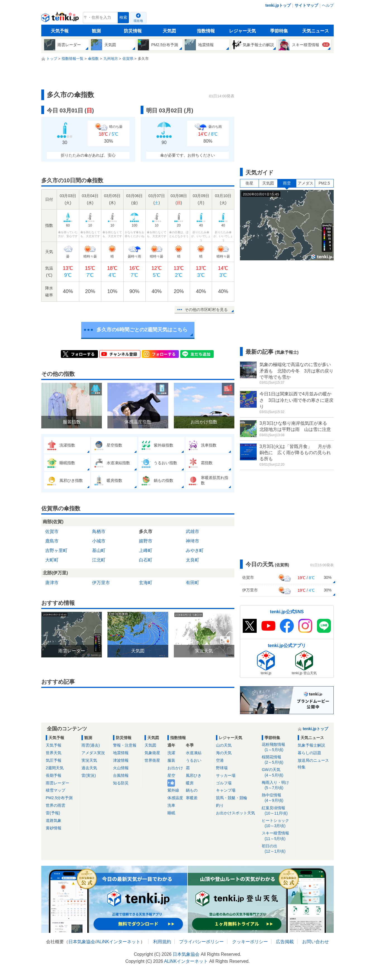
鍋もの (192, 790)
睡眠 (171, 813)
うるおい (193, 760)
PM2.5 (324, 183)
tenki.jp (60, 19)
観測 (96, 31)
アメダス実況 (93, 753)
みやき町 (195, 550)
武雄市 (192, 531)
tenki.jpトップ (278, 5)
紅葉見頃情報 (278, 811)
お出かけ (175, 768)
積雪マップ (55, 790)
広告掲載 (285, 941)
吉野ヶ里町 (56, 550)
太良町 (192, 560)
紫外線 (173, 790)
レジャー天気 (242, 31)
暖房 (190, 783)
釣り (220, 805)
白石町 (145, 560)
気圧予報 (53, 760)
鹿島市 (52, 541)
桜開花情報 (278, 760)
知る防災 (121, 783)
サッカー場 (225, 775)
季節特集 (279, 31)
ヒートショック (278, 823)
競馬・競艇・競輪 (231, 798)
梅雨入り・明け (278, 785)
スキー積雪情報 (278, 836)
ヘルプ (328, 5)
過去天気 (89, 768)
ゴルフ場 (224, 783)
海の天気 (224, 753)
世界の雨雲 (55, 805)
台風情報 (121, 775)
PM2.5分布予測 (59, 798)
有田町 (192, 582)
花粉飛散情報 (278, 747)
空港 (220, 760)
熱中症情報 (278, 798)
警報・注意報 (124, 745)
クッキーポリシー (250, 941)
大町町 (52, 560)
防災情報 (133, 31)
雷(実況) (88, 775)
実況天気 (89, 760)
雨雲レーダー (57, 783)
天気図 (169, 31)
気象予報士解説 (311, 745)
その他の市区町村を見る (206, 309)
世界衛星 (152, 760)
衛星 (249, 183)
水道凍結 (193, 753)
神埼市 (192, 541)
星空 (171, 775)
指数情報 (206, 31)
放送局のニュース (313, 760)
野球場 (222, 768)
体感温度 (175, 798)
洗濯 (171, 753)
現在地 (138, 20)
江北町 (98, 560)
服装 (171, 760)
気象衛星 (152, 753)
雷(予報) (53, 813)
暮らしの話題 (309, 753)
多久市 (145, 531)
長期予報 (53, 775)
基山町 (98, 550)
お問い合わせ (315, 941)
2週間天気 (55, 768)
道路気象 (53, 820)
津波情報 (121, 760)
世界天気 (53, 753)
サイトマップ (306, 5)
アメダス (305, 183)
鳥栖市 (98, 531)
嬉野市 (145, 541)
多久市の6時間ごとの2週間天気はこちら (142, 329)
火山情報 (121, 768)
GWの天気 (278, 772)
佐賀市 (52, 531)
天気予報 (60, 31)
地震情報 (121, 753)
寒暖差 (192, 798)
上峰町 (145, 550)
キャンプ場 (225, 790)
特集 (302, 767)
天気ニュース (315, 31)
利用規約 (162, 941)
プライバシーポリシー (201, 941)
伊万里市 (101, 582)
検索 (123, 17)
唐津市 (52, 582)
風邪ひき (193, 775)
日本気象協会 (81, 941)
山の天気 (224, 745)
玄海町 (145, 582)
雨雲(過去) (90, 745)
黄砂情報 (53, 828)
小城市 (98, 541)
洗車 (171, 805)
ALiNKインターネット (118, 941)
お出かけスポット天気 (235, 813)
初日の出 (278, 849)
